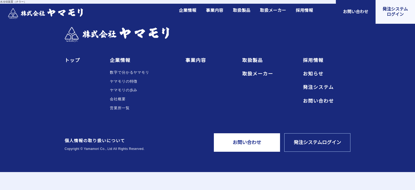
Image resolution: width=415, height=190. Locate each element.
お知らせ (313, 74)
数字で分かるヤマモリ (129, 72)
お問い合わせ (318, 101)
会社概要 (118, 99)
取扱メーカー (273, 10)
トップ (72, 60)
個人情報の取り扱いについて (95, 141)
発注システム (318, 87)
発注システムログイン (317, 142)
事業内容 (214, 10)
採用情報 (304, 10)
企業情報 (187, 10)
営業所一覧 (120, 108)
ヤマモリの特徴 (123, 81)
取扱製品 (241, 10)
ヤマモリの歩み (123, 90)
